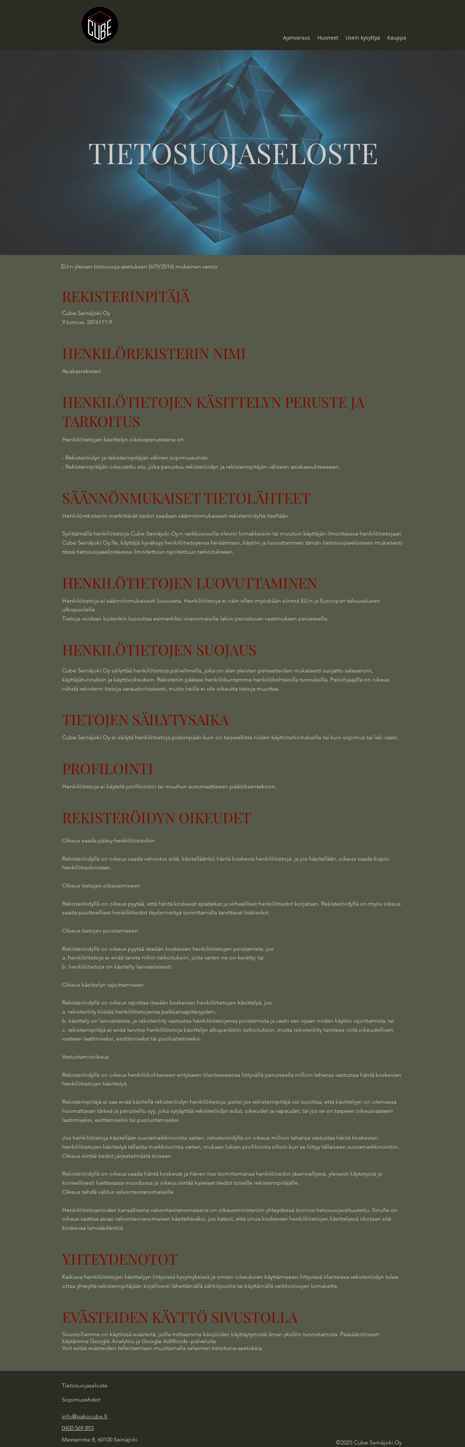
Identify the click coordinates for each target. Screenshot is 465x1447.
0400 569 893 (78, 1427)
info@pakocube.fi (85, 1416)
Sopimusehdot (81, 1399)
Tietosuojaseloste (85, 1385)
